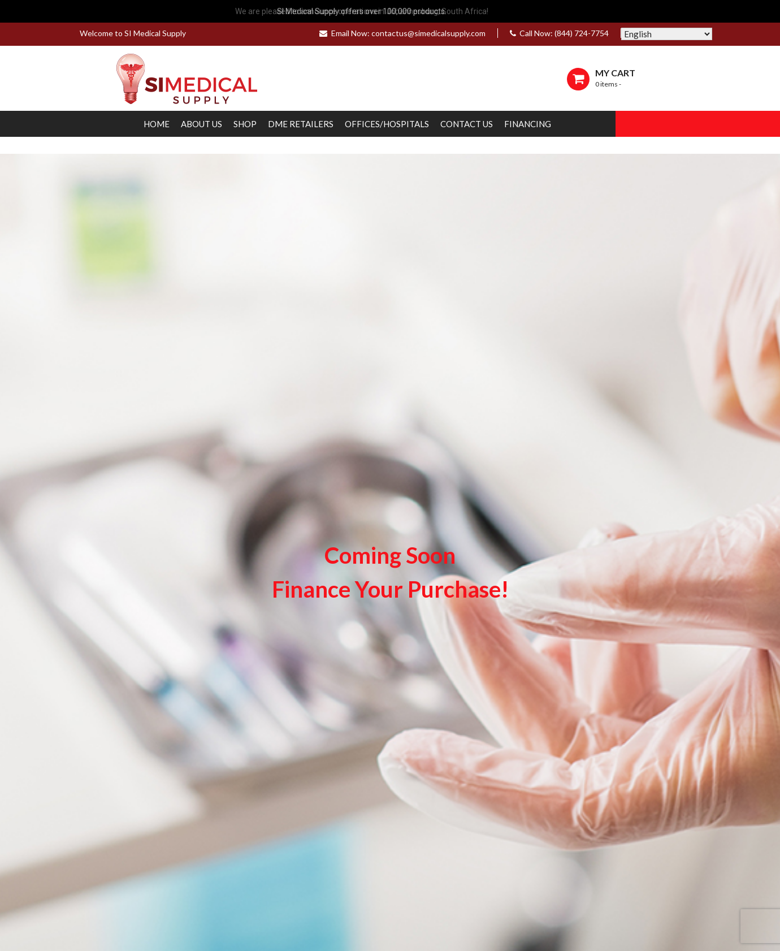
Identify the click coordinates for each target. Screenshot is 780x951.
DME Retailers (300, 124)
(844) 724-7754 (581, 33)
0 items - (608, 84)
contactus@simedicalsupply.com (428, 33)
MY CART (615, 72)
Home (157, 124)
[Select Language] (666, 34)
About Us (201, 124)
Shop (245, 124)
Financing (527, 124)
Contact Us (466, 124)
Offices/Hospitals (387, 124)
